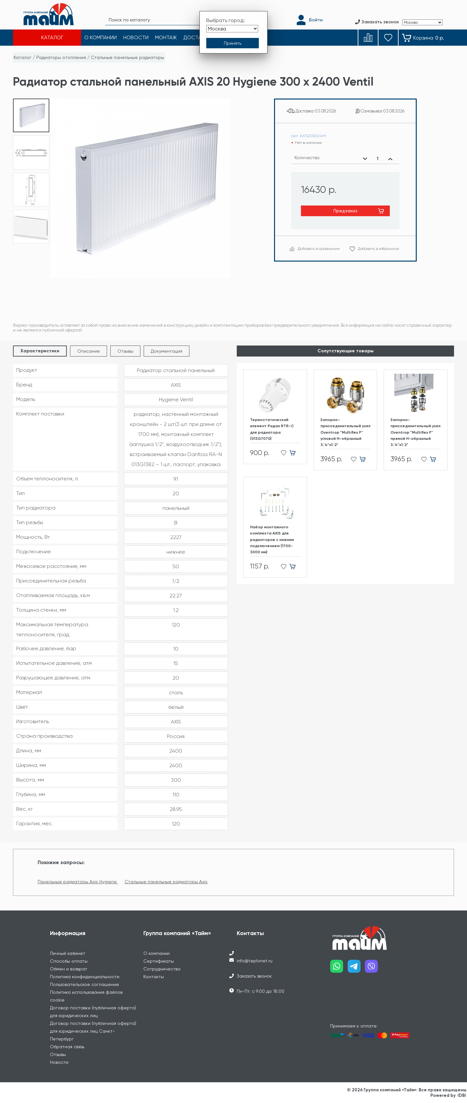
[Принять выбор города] (232, 43)
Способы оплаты (69, 961)
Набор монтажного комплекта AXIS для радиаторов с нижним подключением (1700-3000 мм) (272, 539)
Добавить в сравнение (319, 248)
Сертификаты (158, 961)
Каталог (22, 57)
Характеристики (39, 351)
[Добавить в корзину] (295, 453)
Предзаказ (345, 210)
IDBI (462, 1095)
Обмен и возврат (68, 968)
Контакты (153, 976)
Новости (59, 1062)
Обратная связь (67, 1046)
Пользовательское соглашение (84, 984)
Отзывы (125, 351)
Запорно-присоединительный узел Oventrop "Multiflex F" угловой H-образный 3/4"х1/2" (345, 432)
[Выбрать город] (232, 28)
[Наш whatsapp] (339, 969)
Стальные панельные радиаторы (127, 57)
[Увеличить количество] (390, 159)
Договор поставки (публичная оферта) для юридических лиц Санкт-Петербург (93, 1031)
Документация (166, 351)
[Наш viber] (373, 969)
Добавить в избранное (378, 248)
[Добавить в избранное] (281, 453)
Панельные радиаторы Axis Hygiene (78, 881)
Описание (88, 351)
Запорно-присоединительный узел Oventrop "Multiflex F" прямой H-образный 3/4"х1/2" (415, 432)
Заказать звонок (254, 976)
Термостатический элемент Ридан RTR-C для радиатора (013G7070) (272, 429)
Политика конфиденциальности (84, 976)
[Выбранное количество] (377, 159)
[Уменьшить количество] (365, 159)
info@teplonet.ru (254, 960)
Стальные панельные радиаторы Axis (166, 881)
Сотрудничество (162, 968)
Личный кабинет (67, 953)
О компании (156, 953)
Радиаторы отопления (61, 57)
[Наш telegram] (356, 969)
